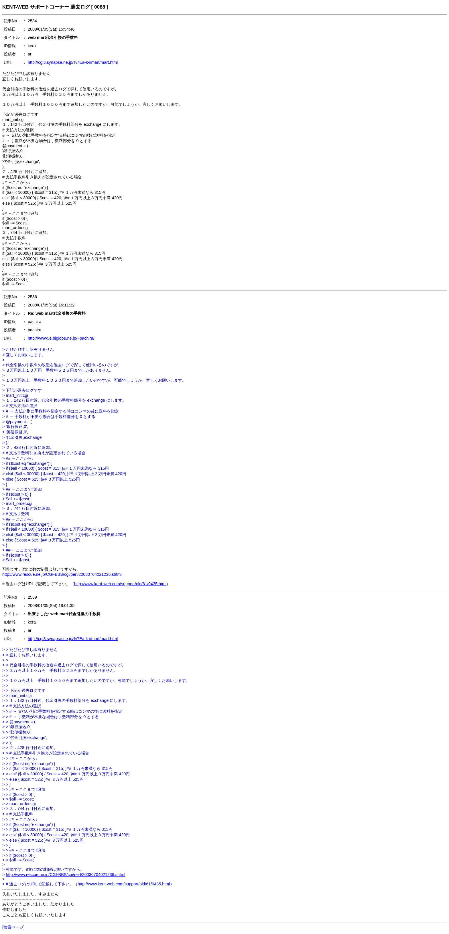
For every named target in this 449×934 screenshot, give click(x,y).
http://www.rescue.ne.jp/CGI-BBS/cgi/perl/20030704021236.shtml (62, 574)
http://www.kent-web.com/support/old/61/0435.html (120, 583)
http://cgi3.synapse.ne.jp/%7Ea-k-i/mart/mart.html (73, 62)
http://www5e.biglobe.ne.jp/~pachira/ (61, 338)
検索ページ (13, 927)
